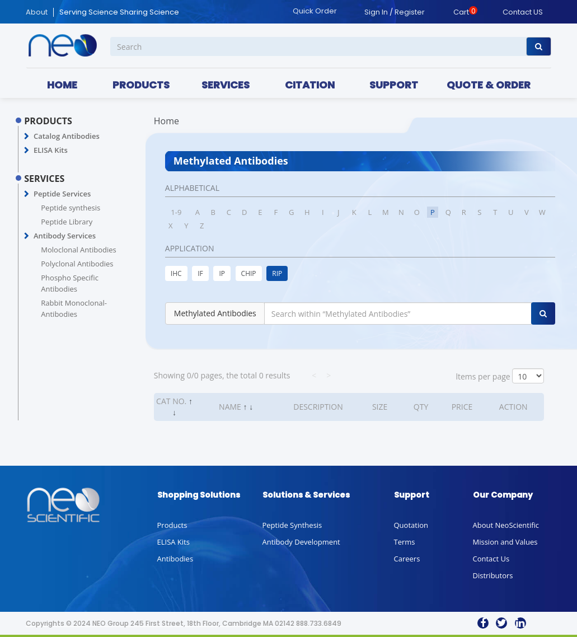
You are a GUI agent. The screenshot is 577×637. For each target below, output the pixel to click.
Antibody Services (65, 236)
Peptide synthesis (70, 208)
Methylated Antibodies (215, 313)
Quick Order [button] (315, 11)
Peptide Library (66, 222)
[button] (26, 136)
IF (200, 273)
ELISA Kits (51, 150)
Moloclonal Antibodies (78, 250)
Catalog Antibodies (67, 136)
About (37, 12)
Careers (407, 559)
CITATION (310, 85)
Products (172, 525)
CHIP (248, 273)
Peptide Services (62, 194)
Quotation (411, 525)
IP (222, 273)
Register (410, 12)
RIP (277, 273)
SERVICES (225, 85)
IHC (176, 273)
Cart (461, 12)
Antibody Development (301, 542)
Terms (404, 542)
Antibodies (175, 559)
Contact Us (491, 559)
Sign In (376, 12)
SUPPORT (393, 85)
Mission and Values (505, 542)
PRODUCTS (141, 85)
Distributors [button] (493, 575)
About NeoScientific (506, 525)
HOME (62, 85)
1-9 (176, 212)
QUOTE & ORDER (489, 85)
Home (166, 121)
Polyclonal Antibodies (77, 264)
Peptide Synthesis (292, 525)
